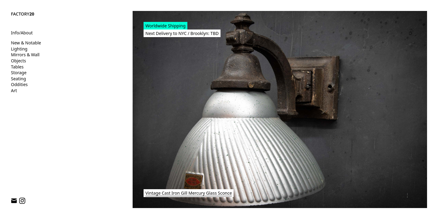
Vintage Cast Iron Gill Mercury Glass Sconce (188, 193)
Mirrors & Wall (25, 54)
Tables (17, 67)
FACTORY (22, 14)
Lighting (19, 49)
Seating (18, 79)
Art (14, 90)
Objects (18, 61)
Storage (18, 72)
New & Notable (26, 43)
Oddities (19, 84)
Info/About (22, 33)
